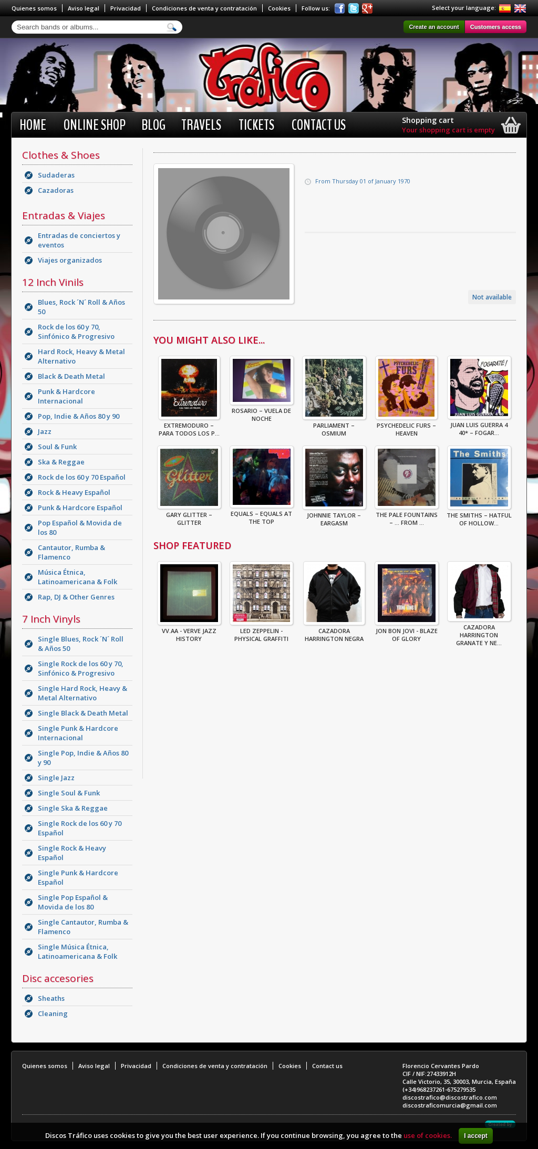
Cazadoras (56, 190)
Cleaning (53, 1013)
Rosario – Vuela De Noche (262, 411)
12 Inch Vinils (53, 282)
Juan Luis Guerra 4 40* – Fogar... (479, 426)
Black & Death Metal (71, 376)
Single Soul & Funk (69, 793)
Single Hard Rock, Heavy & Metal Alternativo (82, 693)
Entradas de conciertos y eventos (79, 240)
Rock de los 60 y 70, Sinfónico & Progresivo (76, 331)
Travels (201, 125)
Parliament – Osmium (334, 426)
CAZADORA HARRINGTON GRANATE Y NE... (479, 632)
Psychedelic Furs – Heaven (406, 426)
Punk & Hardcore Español (80, 507)
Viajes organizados (70, 260)
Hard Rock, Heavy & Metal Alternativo (81, 356)
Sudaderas (56, 175)
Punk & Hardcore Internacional (66, 396)
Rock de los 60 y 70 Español (82, 477)
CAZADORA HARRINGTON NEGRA (334, 631)
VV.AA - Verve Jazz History (189, 631)
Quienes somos (34, 8)
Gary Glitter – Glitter (189, 515)
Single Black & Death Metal (83, 713)
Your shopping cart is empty (448, 129)
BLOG (153, 125)
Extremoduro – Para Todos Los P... (189, 426)
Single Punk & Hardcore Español (78, 877)
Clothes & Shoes (61, 155)
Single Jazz (56, 777)
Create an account (434, 27)
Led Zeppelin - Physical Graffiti (261, 631)
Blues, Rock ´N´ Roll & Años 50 (81, 306)
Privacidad (125, 8)
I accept (476, 1136)
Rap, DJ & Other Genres (76, 597)
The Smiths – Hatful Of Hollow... (479, 516)
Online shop (95, 125)
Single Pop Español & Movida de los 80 (73, 902)
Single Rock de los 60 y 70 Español (79, 828)
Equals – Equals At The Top (262, 514)
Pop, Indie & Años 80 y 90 (78, 416)
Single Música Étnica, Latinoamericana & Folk (77, 951)
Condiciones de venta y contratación (204, 8)
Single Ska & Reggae (73, 808)
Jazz (44, 431)
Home (32, 125)
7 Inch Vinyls (51, 619)
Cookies (279, 8)
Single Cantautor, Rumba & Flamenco (83, 926)
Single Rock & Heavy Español (72, 852)
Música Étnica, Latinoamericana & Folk (77, 576)
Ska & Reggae (61, 462)
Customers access (495, 27)
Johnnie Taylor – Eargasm (334, 516)
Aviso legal (83, 8)
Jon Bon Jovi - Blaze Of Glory (407, 631)
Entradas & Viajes (63, 215)
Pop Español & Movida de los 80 (80, 527)
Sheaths (51, 998)
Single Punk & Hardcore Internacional (78, 732)
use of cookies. (428, 1135)
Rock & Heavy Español (74, 492)
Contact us (319, 125)
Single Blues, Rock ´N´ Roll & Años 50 (80, 643)
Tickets (256, 125)
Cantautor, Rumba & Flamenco (71, 552)
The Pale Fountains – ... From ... (407, 515)
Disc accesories (58, 978)
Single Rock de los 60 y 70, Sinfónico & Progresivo (80, 668)
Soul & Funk (57, 446)
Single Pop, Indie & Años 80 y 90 (83, 757)
